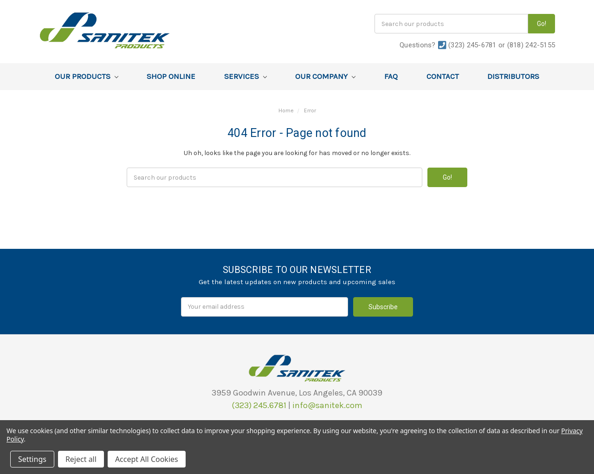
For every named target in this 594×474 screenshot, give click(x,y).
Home (286, 110)
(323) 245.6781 (259, 405)
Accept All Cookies (146, 459)
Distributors (513, 76)
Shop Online (171, 76)
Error (310, 110)
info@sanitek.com (327, 405)
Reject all (81, 459)
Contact (442, 76)
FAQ (391, 76)
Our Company (325, 76)
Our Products (86, 76)
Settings (32, 459)
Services (245, 76)
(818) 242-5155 (531, 45)
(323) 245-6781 (472, 45)
